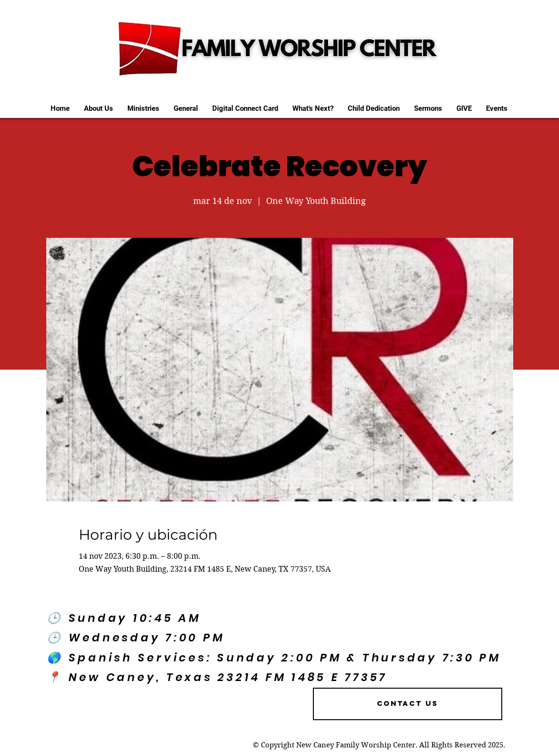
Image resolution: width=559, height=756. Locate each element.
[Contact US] (407, 704)
